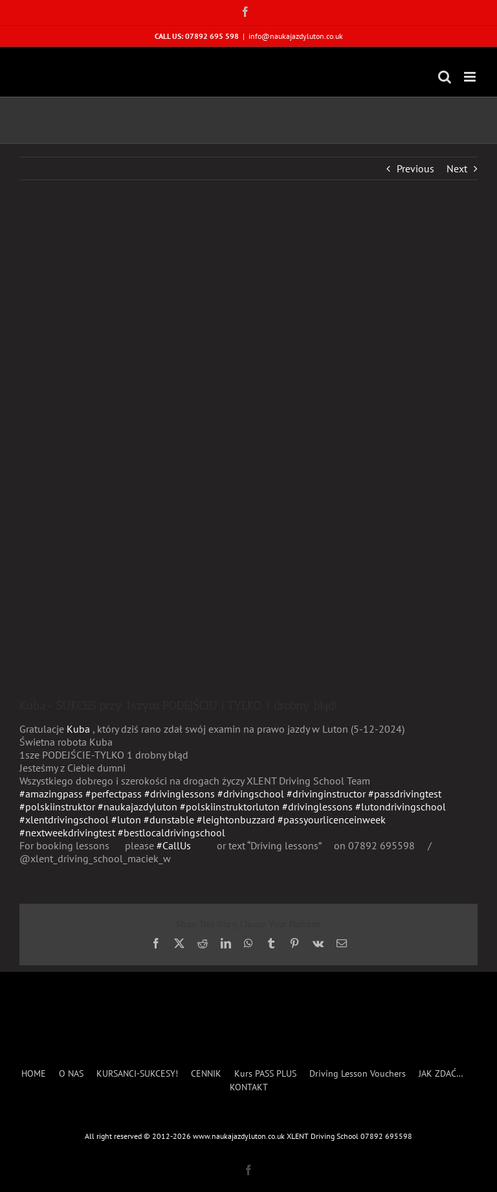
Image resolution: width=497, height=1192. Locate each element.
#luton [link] (126, 819)
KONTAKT (249, 1087)
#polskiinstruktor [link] (57, 806)
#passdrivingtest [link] (404, 793)
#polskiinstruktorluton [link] (230, 806)
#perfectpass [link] (113, 793)
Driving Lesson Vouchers (357, 1073)
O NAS (71, 1073)
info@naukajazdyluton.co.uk (295, 36)
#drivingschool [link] (250, 793)
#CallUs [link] (174, 845)
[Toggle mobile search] (444, 77)
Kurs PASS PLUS (265, 1073)
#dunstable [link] (169, 819)
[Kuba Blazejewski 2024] (248, 448)
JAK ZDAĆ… (441, 1073)
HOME (33, 1073)
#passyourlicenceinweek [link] (332, 819)
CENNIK (206, 1073)
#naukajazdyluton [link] (137, 806)
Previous (415, 168)
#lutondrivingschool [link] (400, 806)
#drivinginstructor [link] (326, 793)
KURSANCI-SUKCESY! (137, 1073)
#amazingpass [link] (51, 793)
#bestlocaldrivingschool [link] (171, 832)
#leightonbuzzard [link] (236, 819)
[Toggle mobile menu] (471, 77)
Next (457, 168)
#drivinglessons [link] (179, 793)
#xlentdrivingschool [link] (64, 819)
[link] (78, 728)
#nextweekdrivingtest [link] (67, 832)
